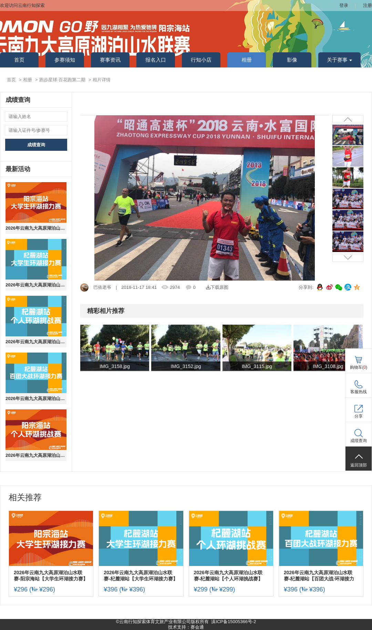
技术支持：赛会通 (186, 627)
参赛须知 (64, 60)
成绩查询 (36, 144)
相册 (246, 60)
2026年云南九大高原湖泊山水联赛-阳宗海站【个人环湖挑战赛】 (36, 455)
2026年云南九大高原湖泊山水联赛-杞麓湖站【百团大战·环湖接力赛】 (36, 398)
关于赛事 (339, 60)
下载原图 (217, 287)
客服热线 (358, 391)
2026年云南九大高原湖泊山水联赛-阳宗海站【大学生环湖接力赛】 (36, 228)
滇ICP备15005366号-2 (233, 621)
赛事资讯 (110, 60)
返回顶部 (358, 465)
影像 (292, 60)
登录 (343, 5)
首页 (19, 60)
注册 (367, 5)
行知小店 (201, 60)
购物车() (359, 367)
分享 (358, 416)
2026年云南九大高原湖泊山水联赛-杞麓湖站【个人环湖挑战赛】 (36, 341)
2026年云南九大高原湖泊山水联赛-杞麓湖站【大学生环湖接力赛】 (36, 284)
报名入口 (155, 60)
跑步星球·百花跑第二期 (62, 79)
